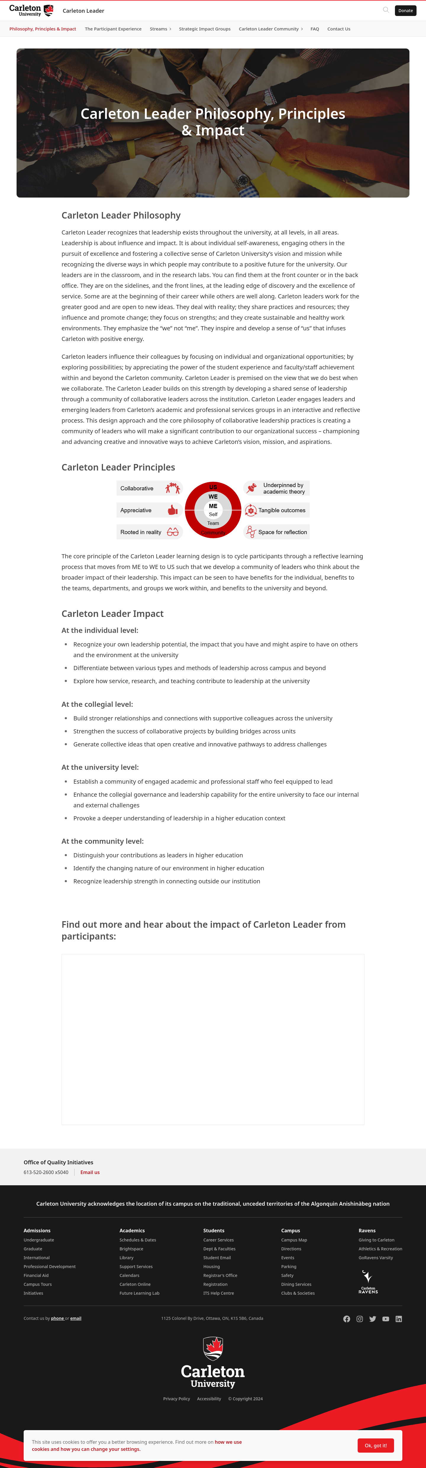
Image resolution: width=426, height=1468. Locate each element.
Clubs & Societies (298, 1293)
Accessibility (209, 1398)
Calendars (129, 1275)
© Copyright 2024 (245, 1398)
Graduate (33, 1249)
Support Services (136, 1266)
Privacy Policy (176, 1398)
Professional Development (50, 1266)
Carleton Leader (83, 10)
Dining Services (296, 1284)
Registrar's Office (221, 1275)
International (37, 1257)
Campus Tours (38, 1284)
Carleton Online (135, 1284)
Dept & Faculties (220, 1249)
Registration (216, 1284)
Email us (90, 1172)
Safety (287, 1275)
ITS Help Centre (219, 1293)
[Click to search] (386, 10)
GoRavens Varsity (376, 1257)
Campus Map (294, 1240)
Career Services (219, 1240)
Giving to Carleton (377, 1240)
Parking (289, 1266)
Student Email (217, 1257)
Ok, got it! (376, 1445)
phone (58, 1318)
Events (287, 1257)
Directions (291, 1249)
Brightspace (131, 1249)
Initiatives (33, 1293)
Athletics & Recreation (380, 1249)
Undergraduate (39, 1240)
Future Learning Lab (139, 1293)
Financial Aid (36, 1275)
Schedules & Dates (138, 1240)
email (75, 1318)
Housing (212, 1266)
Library (126, 1257)
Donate (405, 10)
